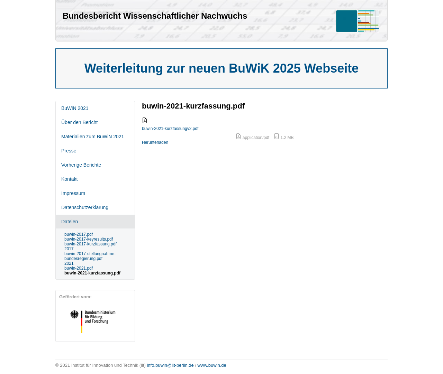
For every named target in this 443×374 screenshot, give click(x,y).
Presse (68, 150)
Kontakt (69, 179)
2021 (69, 263)
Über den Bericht (79, 122)
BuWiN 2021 (75, 108)
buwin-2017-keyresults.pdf (88, 239)
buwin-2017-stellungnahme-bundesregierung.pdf (90, 256)
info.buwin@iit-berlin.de (170, 365)
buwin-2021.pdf (78, 268)
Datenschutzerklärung (84, 207)
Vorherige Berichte (81, 165)
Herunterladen (155, 142)
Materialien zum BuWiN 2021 (92, 136)
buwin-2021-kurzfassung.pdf (92, 273)
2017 (69, 248)
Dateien (69, 221)
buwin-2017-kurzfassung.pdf (90, 244)
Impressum (73, 193)
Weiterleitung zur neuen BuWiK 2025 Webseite (221, 68)
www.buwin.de (212, 365)
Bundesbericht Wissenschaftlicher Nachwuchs (155, 15)
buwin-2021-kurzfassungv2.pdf (170, 128)
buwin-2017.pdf (78, 234)
